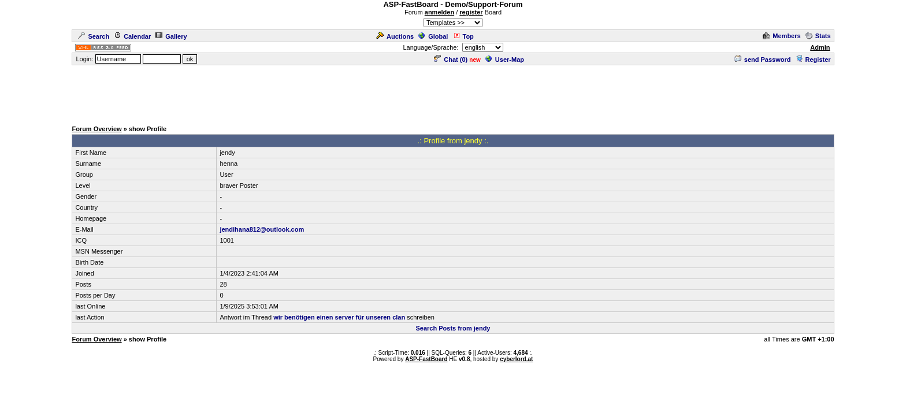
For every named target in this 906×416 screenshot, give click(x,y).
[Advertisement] (453, 92)
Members (781, 35)
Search (93, 36)
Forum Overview (96, 128)
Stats (818, 35)
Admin (820, 47)
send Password (762, 59)
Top (463, 36)
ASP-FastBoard (426, 359)
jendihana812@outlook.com (262, 229)
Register (813, 59)
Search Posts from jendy (453, 328)
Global (433, 36)
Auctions (395, 36)
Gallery (171, 36)
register (470, 12)
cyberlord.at (516, 359)
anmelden (439, 12)
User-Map (504, 59)
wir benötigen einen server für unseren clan (339, 317)
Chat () (450, 59)
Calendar (132, 36)
